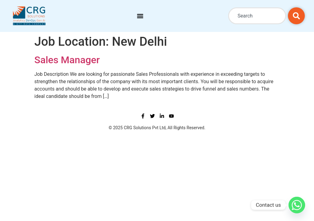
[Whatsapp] (297, 205)
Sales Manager (67, 60)
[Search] (296, 15)
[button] (140, 16)
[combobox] (257, 15)
